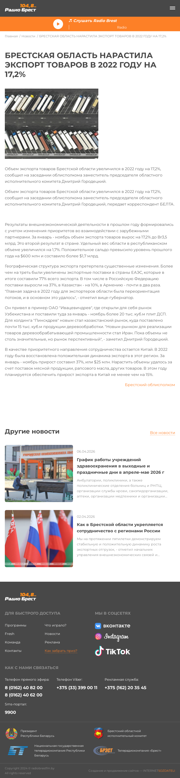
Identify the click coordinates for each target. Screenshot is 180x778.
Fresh (9, 634)
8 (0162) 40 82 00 (24, 687)
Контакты (13, 650)
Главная (11, 36)
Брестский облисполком (150, 384)
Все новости (162, 432)
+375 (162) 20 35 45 (125, 687)
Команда (12, 642)
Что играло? (55, 625)
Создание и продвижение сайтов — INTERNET (131, 770)
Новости (28, 36)
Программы (15, 625)
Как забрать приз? (61, 650)
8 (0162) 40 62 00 (23, 695)
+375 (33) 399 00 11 (77, 687)
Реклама (52, 642)
